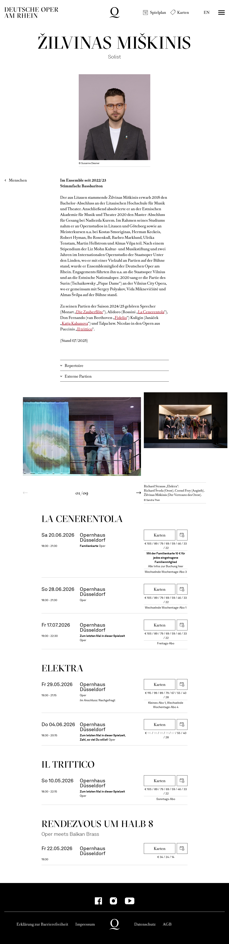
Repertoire (74, 365)
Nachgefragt (107, 700)
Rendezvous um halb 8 (98, 824)
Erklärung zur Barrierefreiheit (42, 924)
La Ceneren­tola (82, 519)
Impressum (85, 924)
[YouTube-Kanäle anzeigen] (129, 900)
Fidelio (121, 317)
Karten (183, 12)
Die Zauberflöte (89, 311)
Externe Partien (78, 376)
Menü (221, 12)
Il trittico (84, 329)
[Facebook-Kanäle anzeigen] (98, 900)
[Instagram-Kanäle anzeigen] (113, 900)
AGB (167, 924)
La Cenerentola (151, 311)
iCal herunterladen (182, 535)
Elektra (62, 668)
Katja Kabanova (75, 323)
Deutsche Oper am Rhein (31, 12)
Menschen (18, 180)
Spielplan (158, 12)
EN (206, 12)
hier (180, 566)
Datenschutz (145, 924)
